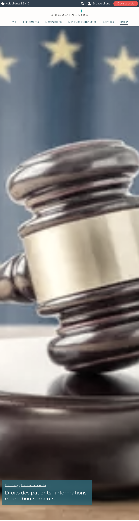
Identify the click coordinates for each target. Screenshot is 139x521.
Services (108, 21)
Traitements (31, 21)
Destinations (53, 21)
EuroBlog (11, 485)
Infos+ (124, 21)
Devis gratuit (125, 3)
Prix (13, 21)
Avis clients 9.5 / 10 (17, 3)
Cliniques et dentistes (82, 21)
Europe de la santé (33, 485)
